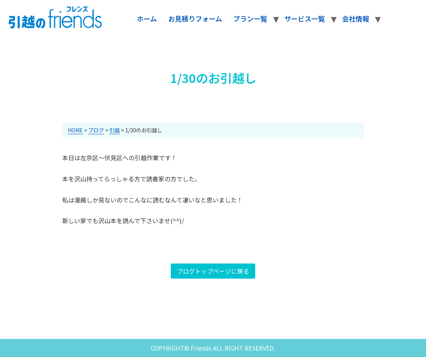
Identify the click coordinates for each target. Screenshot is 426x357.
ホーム (147, 18)
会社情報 (355, 18)
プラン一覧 (250, 18)
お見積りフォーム (195, 18)
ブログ (96, 130)
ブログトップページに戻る (213, 271)
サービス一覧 (304, 18)
